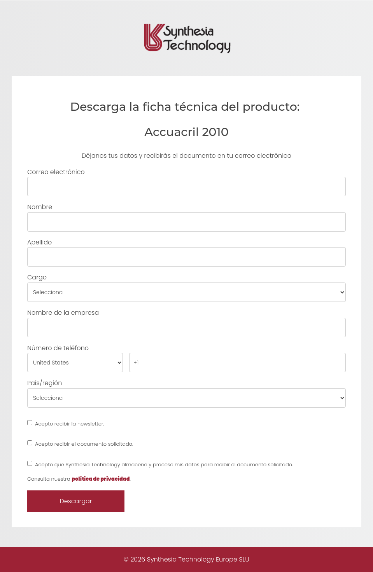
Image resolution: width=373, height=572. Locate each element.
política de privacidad (101, 479)
